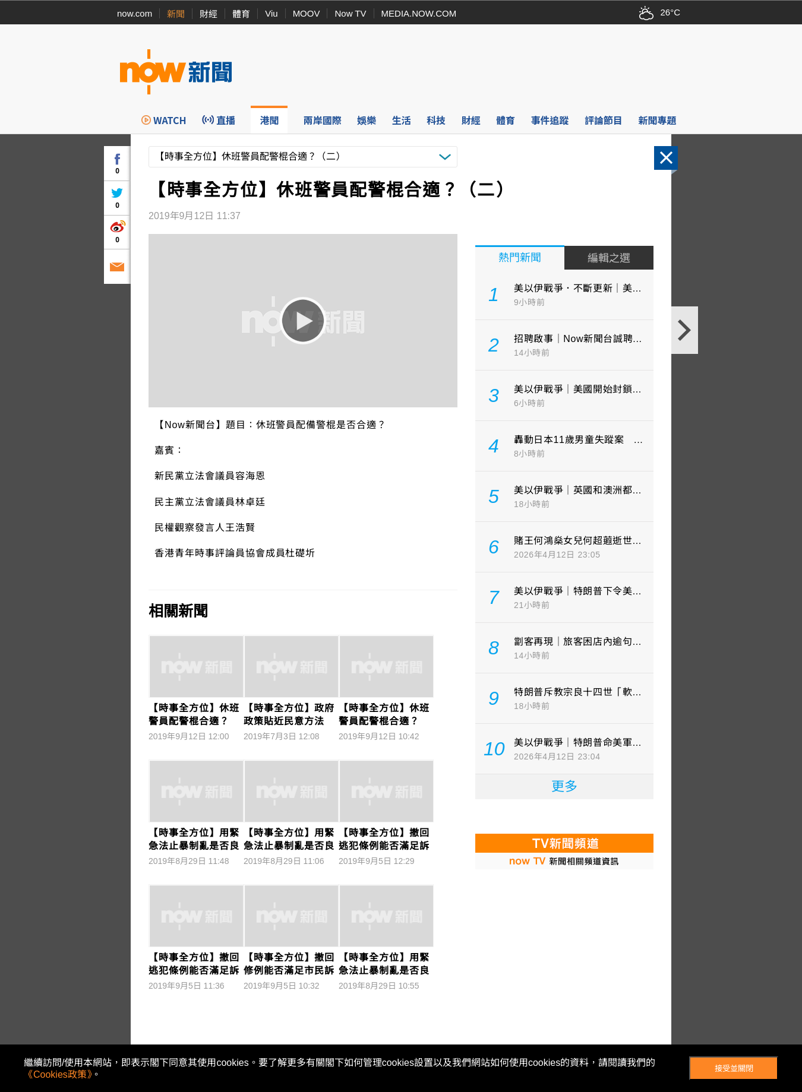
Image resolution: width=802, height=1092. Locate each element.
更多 (564, 786)
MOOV (306, 13)
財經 (208, 14)
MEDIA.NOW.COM (419, 13)
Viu (271, 13)
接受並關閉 (734, 1068)
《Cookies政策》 (57, 1074)
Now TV (350, 13)
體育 (241, 14)
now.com (134, 13)
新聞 (176, 14)
